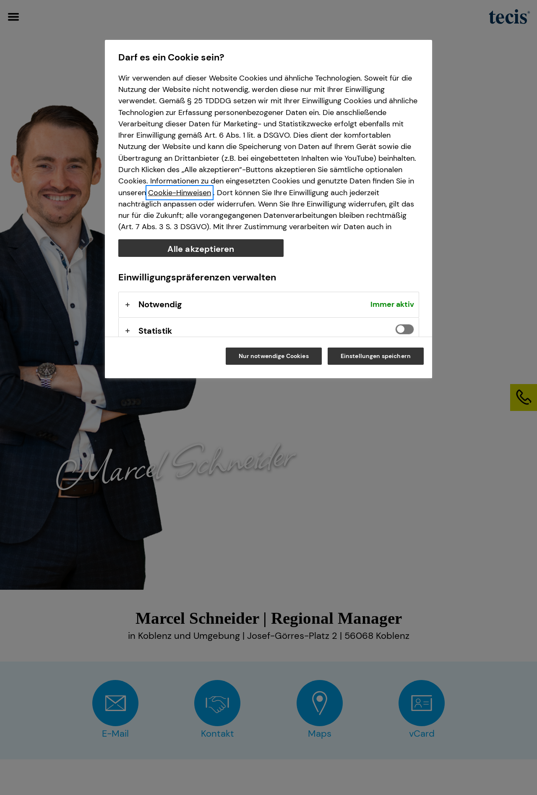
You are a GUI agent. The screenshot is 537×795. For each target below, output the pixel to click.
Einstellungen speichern (376, 356)
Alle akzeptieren (200, 248)
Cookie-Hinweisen (179, 193)
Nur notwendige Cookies (274, 356)
